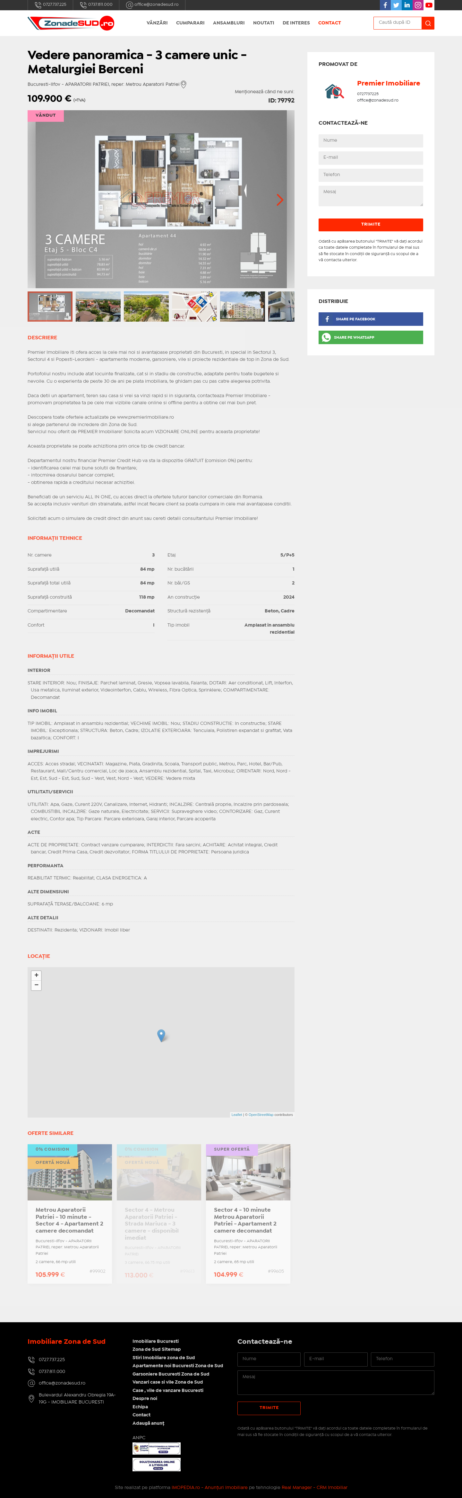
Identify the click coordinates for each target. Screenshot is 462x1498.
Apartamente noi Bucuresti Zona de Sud (178, 1366)
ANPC (139, 1438)
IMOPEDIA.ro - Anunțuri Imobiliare (210, 1488)
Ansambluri (229, 23)
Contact (329, 23)
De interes (296, 23)
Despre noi (145, 1399)
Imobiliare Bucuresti (156, 1341)
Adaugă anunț (148, 1423)
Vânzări (157, 23)
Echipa (140, 1407)
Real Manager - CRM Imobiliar (314, 1488)
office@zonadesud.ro (152, 5)
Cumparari (190, 23)
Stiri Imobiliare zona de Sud (164, 1358)
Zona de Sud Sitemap (157, 1349)
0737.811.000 (96, 5)
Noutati (263, 23)
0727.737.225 (50, 5)
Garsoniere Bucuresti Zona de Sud (171, 1374)
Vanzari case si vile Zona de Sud (168, 1382)
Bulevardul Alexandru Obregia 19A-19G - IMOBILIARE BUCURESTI (77, 1398)
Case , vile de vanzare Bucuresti (168, 1391)
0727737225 (368, 94)
